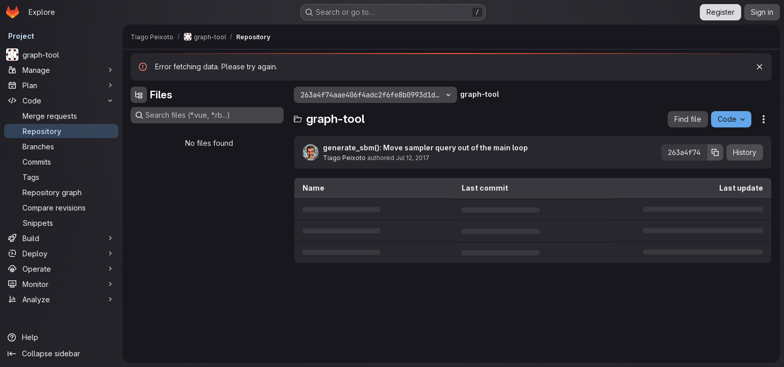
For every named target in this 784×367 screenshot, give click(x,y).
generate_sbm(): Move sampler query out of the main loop (425, 147)
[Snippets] (61, 223)
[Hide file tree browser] (139, 95)
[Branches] (61, 146)
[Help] (61, 337)
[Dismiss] (759, 67)
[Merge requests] (61, 116)
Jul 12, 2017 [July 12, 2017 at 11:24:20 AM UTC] (412, 158)
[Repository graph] (61, 192)
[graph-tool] (61, 54)
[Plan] (61, 85)
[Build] (61, 238)
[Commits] (61, 161)
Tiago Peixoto (344, 158)
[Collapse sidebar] (61, 354)
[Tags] (61, 177)
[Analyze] (61, 299)
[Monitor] (61, 284)
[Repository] (61, 131)
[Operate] (61, 268)
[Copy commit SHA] (715, 152)
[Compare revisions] (61, 207)
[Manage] (61, 70)
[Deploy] (61, 253)
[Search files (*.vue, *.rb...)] (207, 115)
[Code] (61, 100)
